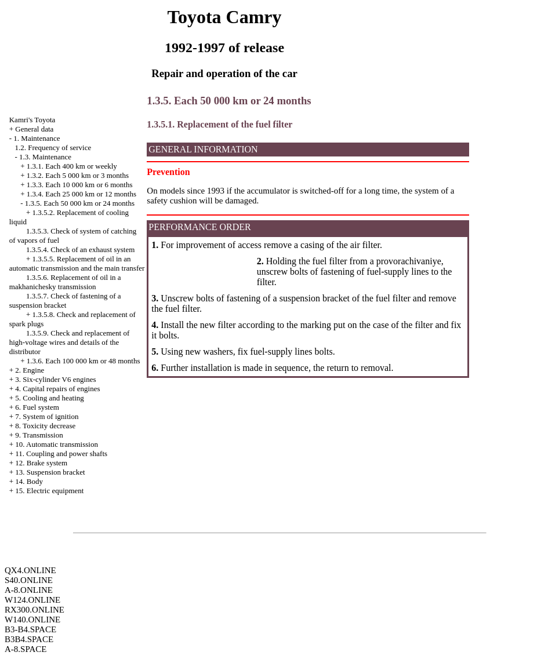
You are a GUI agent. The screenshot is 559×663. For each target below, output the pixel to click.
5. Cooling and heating (49, 398)
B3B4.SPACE (29, 639)
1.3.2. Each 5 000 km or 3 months (78, 175)
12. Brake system (41, 462)
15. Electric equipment (49, 490)
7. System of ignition (46, 416)
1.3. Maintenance (45, 156)
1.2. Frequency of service (52, 147)
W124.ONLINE (32, 599)
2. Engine (29, 370)
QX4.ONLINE (30, 570)
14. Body (29, 481)
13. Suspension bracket (50, 472)
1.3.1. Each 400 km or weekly (72, 166)
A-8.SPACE (25, 649)
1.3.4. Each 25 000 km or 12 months (81, 194)
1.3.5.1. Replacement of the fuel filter (219, 124)
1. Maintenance (36, 138)
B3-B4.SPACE (30, 629)
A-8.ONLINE (29, 590)
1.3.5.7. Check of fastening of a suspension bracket (65, 300)
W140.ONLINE (32, 619)
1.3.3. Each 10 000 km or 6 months (80, 184)
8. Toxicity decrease (45, 425)
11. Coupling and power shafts (61, 453)
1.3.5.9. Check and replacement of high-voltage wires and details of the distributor (69, 342)
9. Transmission (39, 435)
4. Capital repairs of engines (57, 388)
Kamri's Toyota (32, 119)
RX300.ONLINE (34, 609)
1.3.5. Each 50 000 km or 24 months (80, 203)
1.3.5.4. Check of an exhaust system (80, 249)
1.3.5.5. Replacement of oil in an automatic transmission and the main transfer (77, 263)
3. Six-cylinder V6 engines (55, 379)
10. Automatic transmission (56, 444)
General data (34, 129)
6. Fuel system (37, 407)
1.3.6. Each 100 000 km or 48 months (83, 360)
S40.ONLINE (29, 580)
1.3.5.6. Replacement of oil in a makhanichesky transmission (65, 282)
